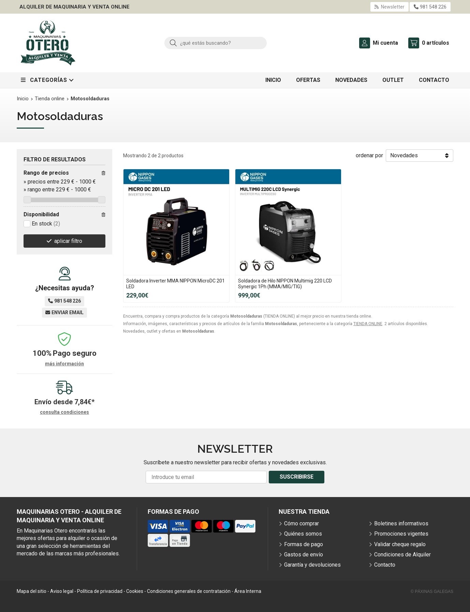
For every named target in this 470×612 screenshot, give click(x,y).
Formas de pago (303, 544)
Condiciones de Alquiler (402, 554)
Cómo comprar (301, 523)
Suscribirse (296, 476)
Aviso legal (61, 591)
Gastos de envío (303, 554)
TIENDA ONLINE (367, 323)
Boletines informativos (401, 523)
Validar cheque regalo (400, 544)
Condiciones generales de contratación (189, 591)
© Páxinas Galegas (432, 591)
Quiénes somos (303, 533)
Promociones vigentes (401, 533)
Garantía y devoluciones (312, 565)
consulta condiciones (64, 412)
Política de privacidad (99, 591)
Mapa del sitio (31, 591)
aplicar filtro (68, 241)
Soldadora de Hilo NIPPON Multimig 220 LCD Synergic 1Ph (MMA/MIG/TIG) (285, 283)
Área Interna (247, 591)
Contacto (384, 565)
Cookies (134, 591)
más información (64, 363)
